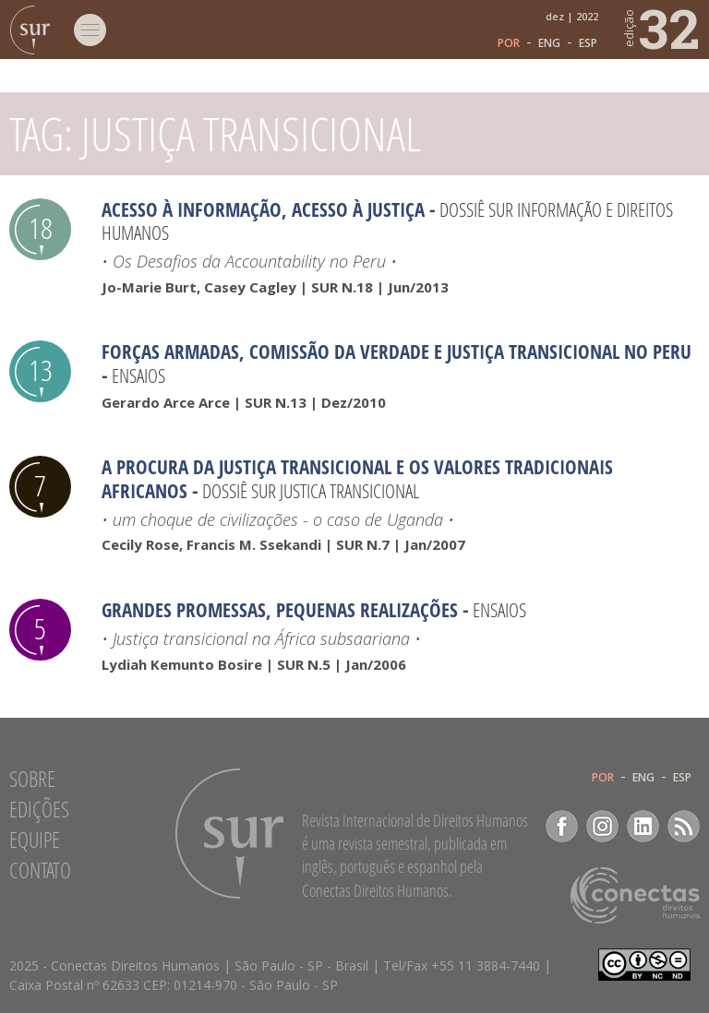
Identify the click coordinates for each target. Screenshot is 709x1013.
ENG (549, 43)
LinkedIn (643, 826)
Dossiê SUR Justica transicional (310, 491)
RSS (683, 826)
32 (660, 27)
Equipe (34, 839)
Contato (40, 870)
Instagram (602, 826)
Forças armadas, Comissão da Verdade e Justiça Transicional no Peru (396, 351)
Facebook (562, 826)
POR (509, 43)
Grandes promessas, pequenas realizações (280, 610)
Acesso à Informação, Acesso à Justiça (263, 209)
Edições (39, 809)
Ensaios (138, 375)
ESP (588, 43)
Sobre (32, 779)
